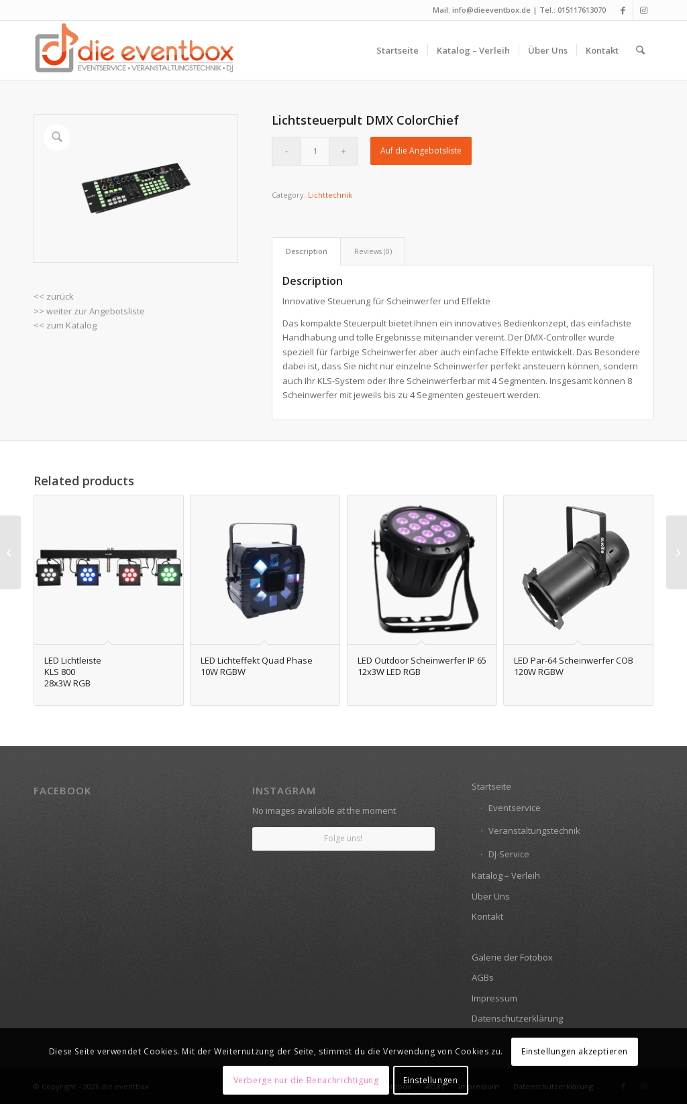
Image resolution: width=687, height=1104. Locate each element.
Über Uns (491, 896)
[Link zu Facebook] (623, 10)
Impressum (494, 998)
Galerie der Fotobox (512, 957)
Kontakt (487, 916)
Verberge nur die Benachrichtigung (306, 1080)
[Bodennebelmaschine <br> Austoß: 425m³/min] (676, 552)
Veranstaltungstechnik (534, 830)
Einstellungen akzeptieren (574, 1051)
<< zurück (54, 296)
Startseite (491, 786)
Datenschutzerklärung (517, 1018)
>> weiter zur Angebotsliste (89, 311)
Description (306, 251)
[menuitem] (397, 50)
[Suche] (640, 50)
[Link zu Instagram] (643, 10)
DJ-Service (508, 854)
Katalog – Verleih (506, 875)
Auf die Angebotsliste (421, 150)
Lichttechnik (330, 195)
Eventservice (514, 808)
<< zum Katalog (65, 325)
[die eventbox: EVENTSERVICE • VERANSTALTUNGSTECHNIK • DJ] (134, 50)
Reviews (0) (373, 251)
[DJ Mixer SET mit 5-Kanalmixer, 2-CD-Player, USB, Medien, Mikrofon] (10, 552)
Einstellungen (430, 1080)
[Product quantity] (315, 151)
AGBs (483, 977)
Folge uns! (343, 838)
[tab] (306, 251)
